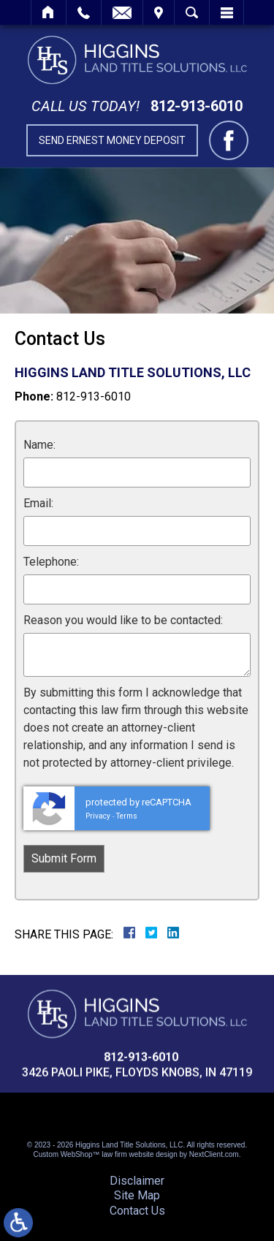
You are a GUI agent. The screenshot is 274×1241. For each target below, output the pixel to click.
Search (192, 12)
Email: (38, 503)
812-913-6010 (197, 106)
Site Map (137, 1195)
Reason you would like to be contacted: (123, 620)
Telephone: (51, 562)
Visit (158, 12)
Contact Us (137, 1211)
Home (48, 12)
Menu (226, 12)
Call (83, 12)
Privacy (97, 816)
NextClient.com (214, 1154)
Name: (39, 445)
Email (122, 12)
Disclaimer (137, 1181)
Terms (126, 816)
